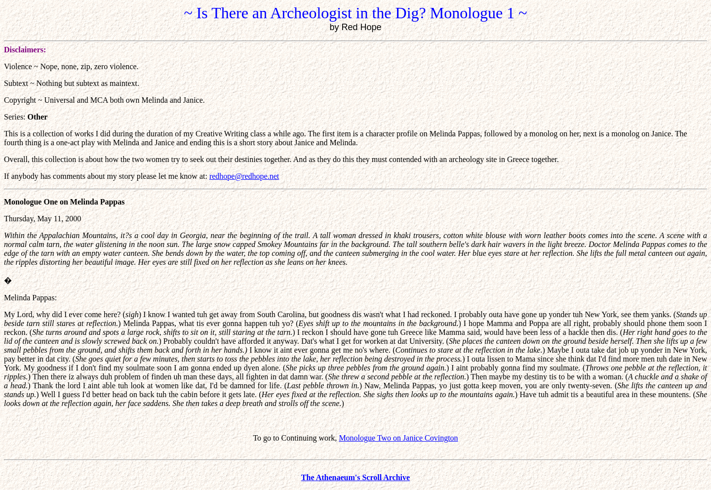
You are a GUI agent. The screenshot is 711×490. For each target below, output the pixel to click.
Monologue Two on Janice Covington (398, 438)
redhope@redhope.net (244, 176)
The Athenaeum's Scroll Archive (355, 477)
